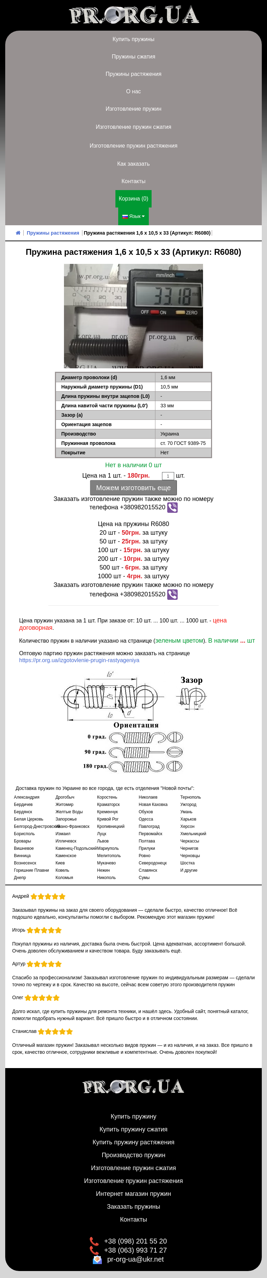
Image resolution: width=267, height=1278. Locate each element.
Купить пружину (133, 1116)
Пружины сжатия (133, 57)
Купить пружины (134, 39)
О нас (133, 91)
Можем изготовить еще (133, 488)
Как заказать (133, 164)
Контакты (133, 181)
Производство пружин (133, 1155)
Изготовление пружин (133, 109)
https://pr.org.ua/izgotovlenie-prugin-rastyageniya (79, 660)
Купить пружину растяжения (133, 1142)
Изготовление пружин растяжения (134, 146)
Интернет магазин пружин (133, 1193)
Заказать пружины (133, 1206)
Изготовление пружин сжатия (133, 127)
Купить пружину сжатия (133, 1129)
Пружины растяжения (134, 74)
